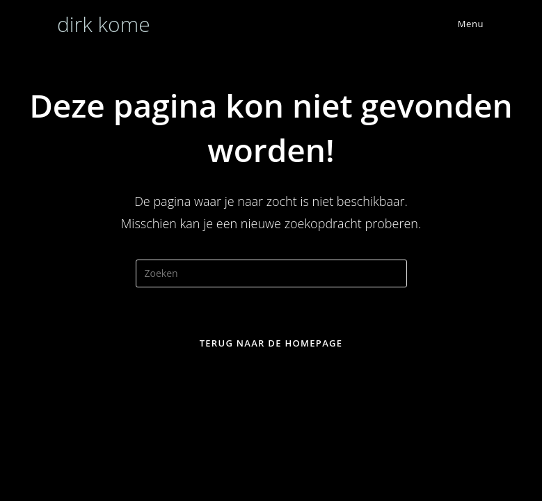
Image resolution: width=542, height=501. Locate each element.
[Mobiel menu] (460, 24)
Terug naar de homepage (271, 343)
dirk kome (103, 24)
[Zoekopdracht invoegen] (271, 273)
